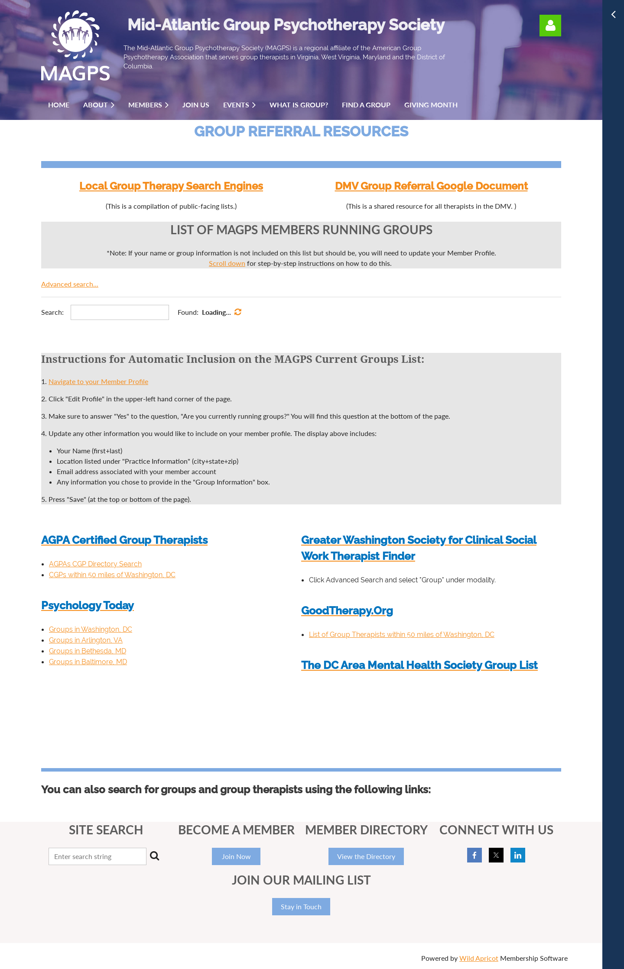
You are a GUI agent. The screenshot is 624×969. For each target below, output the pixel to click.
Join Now (236, 856)
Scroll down (227, 263)
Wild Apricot (478, 958)
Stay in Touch (301, 906)
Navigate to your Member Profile (98, 381)
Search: (52, 312)
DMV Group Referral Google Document (431, 186)
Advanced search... (69, 284)
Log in (550, 25)
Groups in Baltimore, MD (88, 662)
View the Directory (366, 856)
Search (154, 855)
